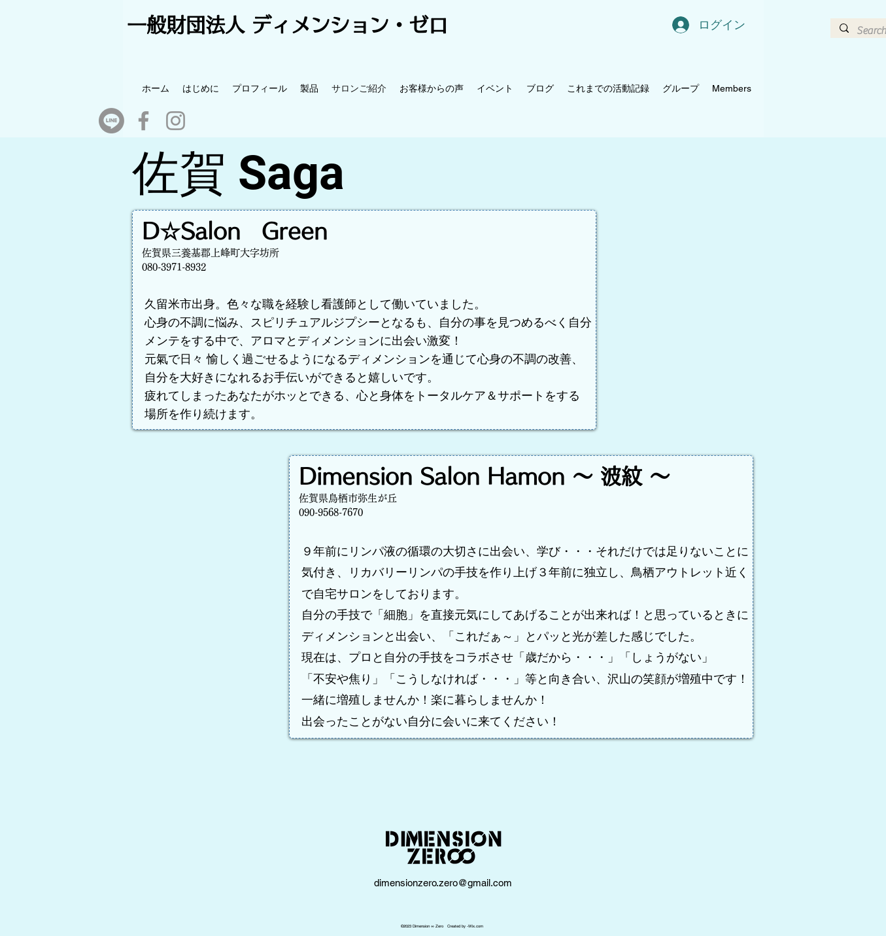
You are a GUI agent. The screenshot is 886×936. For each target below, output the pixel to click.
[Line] (111, 120)
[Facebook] (143, 120)
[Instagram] (175, 120)
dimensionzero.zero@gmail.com (443, 882)
